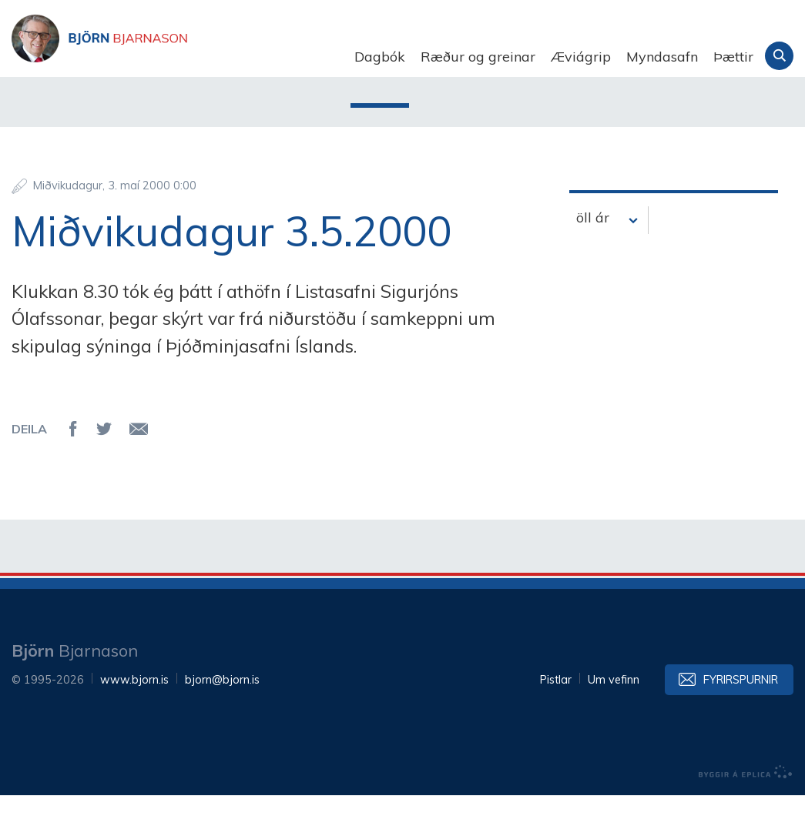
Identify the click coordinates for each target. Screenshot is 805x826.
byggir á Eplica (745, 803)
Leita (779, 56)
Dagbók (379, 56)
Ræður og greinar (478, 56)
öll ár (592, 248)
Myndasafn (662, 56)
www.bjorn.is (134, 710)
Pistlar (556, 710)
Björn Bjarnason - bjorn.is (166, 56)
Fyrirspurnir (740, 710)
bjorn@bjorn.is (222, 710)
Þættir (733, 56)
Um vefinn (613, 710)
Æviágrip (581, 56)
